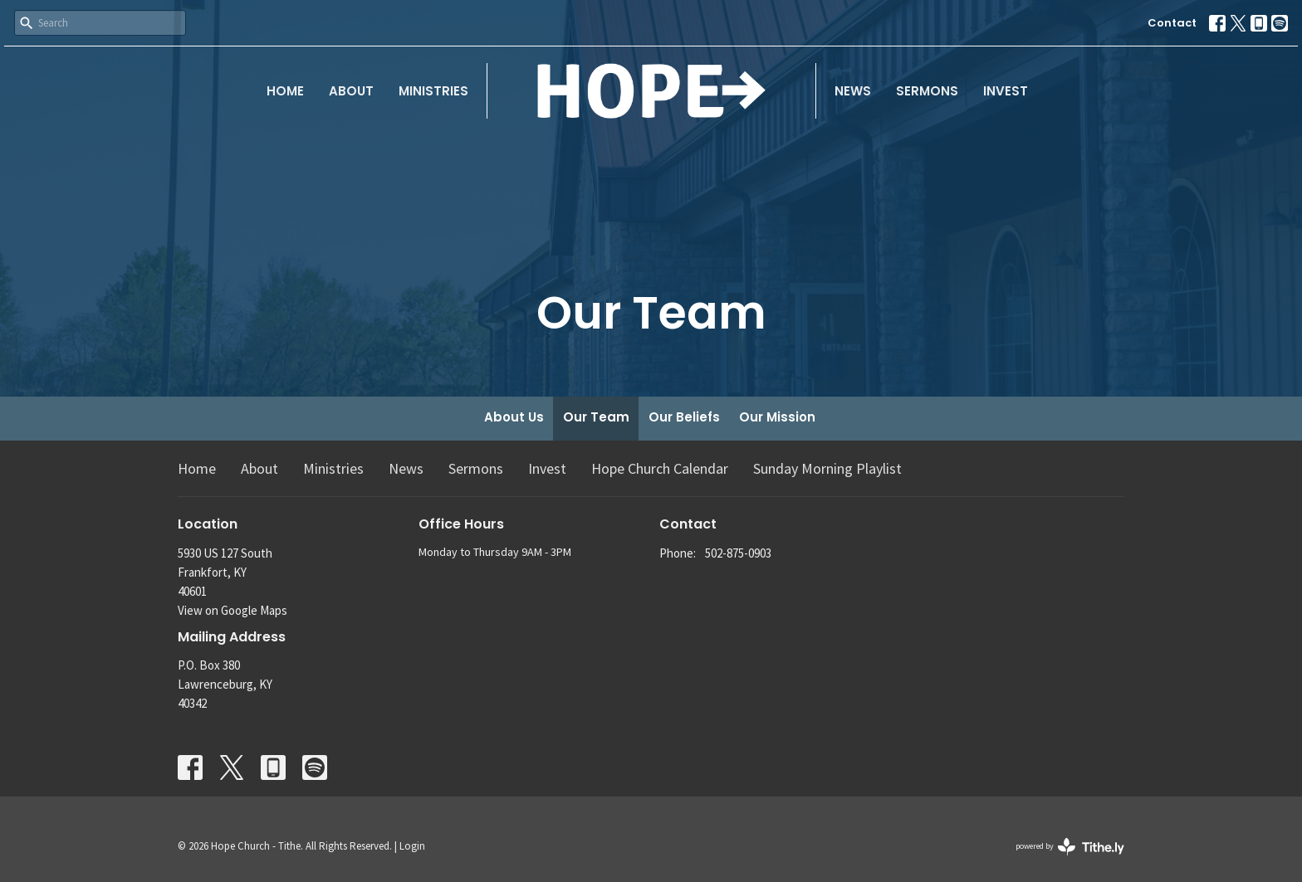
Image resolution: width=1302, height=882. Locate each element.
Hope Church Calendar (659, 468)
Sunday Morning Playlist (827, 468)
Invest (1005, 91)
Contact (1172, 23)
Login (412, 846)
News (853, 91)
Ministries (433, 91)
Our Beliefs (684, 417)
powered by (1070, 846)
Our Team (596, 417)
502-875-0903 (738, 553)
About (351, 91)
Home (285, 91)
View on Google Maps (232, 610)
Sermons (927, 91)
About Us (514, 417)
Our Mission (777, 417)
